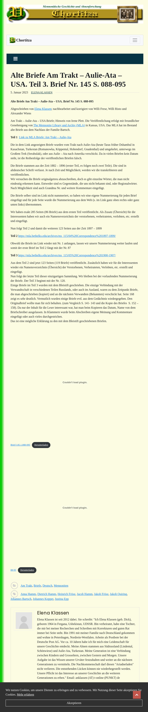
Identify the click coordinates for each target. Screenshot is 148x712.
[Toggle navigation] (135, 40)
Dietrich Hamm (46, 594)
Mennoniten (61, 585)
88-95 (13, 570)
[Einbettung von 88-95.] (75, 508)
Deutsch (47, 585)
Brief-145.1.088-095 (20, 445)
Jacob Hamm (85, 594)
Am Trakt (26, 585)
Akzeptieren (74, 703)
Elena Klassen (41, 92)
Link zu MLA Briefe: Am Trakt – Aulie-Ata (45, 137)
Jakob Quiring (118, 594)
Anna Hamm (28, 594)
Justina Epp (62, 598)
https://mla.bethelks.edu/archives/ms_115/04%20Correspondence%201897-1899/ (67, 235)
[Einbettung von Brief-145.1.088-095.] (75, 382)
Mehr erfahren (25, 694)
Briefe (37, 585)
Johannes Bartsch (21, 598)
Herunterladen (41, 445)
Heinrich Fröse (66, 594)
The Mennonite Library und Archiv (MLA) (59, 125)
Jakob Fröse (101, 594)
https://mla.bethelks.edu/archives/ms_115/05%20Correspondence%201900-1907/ (67, 255)
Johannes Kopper (43, 598)
